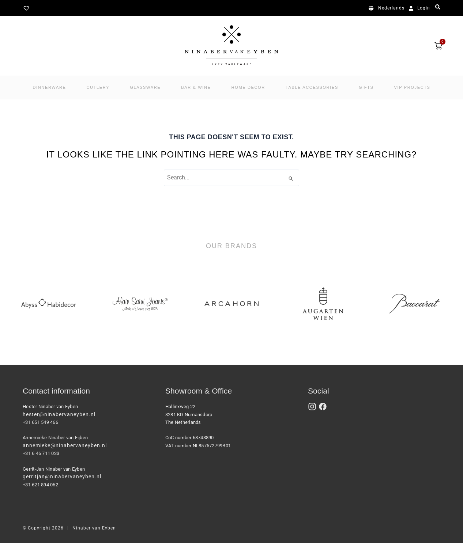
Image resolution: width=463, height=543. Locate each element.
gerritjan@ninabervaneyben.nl (62, 476)
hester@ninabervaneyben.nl (59, 414)
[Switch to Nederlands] (388, 8)
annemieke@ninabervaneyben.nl (65, 445)
